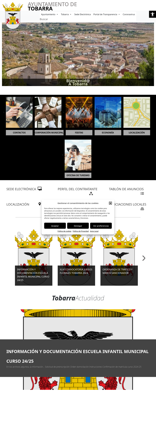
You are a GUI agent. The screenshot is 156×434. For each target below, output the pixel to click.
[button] (152, 14)
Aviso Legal (94, 231)
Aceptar (55, 225)
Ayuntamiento (49, 14)
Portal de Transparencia (106, 14)
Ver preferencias (101, 225)
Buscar (44, 19)
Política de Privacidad (81, 231)
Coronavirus (129, 14)
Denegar (78, 225)
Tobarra (66, 14)
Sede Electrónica (82, 14)
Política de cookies (64, 231)
